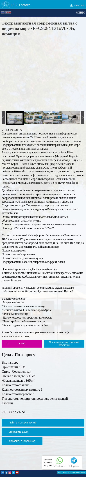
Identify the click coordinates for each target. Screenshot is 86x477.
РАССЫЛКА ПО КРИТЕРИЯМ (71, 472)
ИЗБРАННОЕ (79, 5)
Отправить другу (18, 431)
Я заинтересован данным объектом (64, 343)
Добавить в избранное (22, 441)
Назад (22, 343)
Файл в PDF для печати (22, 422)
